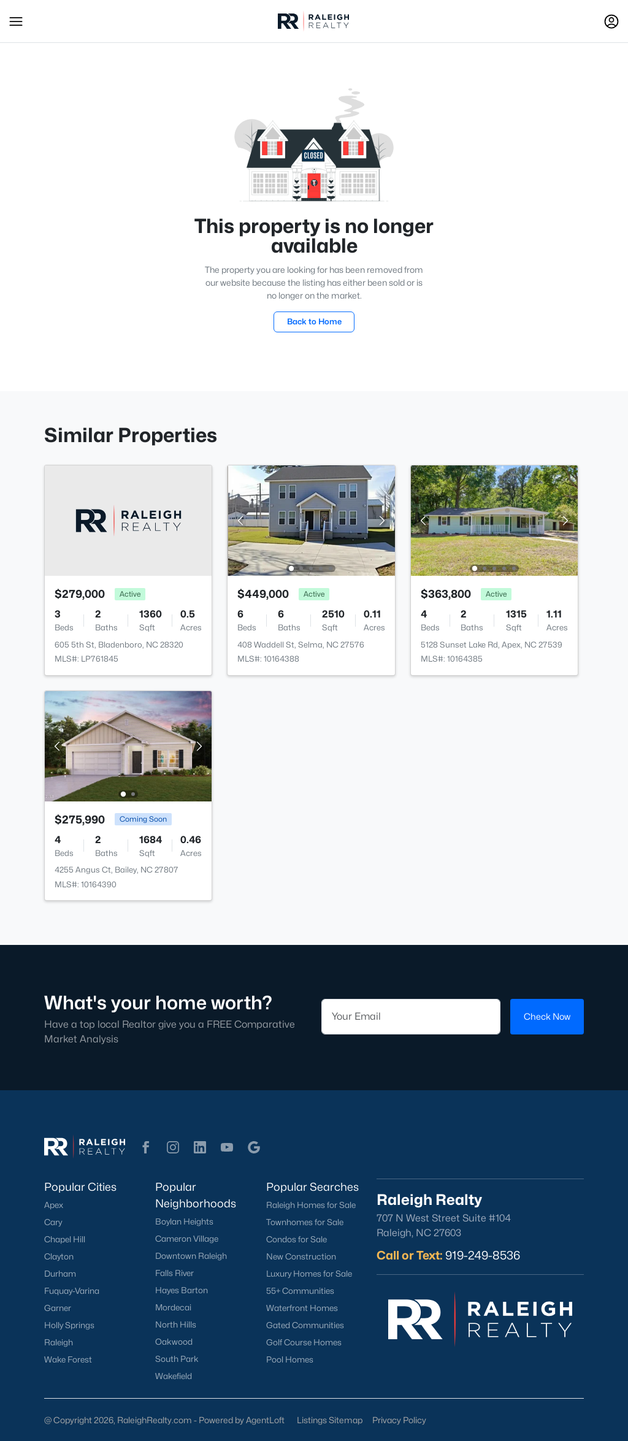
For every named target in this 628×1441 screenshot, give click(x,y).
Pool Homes (289, 1359)
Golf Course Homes (304, 1342)
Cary (53, 1222)
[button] (16, 21)
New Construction (301, 1256)
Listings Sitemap (329, 1420)
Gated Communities (305, 1325)
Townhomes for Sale (304, 1222)
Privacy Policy (399, 1420)
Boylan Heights (184, 1221)
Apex (53, 1205)
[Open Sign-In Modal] (611, 21)
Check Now (547, 1016)
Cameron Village (186, 1239)
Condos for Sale (296, 1239)
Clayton (59, 1256)
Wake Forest (68, 1359)
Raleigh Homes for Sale (311, 1205)
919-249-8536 (482, 1255)
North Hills (175, 1324)
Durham (60, 1274)
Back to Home (314, 321)
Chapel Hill (64, 1239)
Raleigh (58, 1342)
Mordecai (173, 1307)
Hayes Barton (181, 1290)
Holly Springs (69, 1325)
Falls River (174, 1273)
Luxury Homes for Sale (309, 1274)
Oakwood (174, 1342)
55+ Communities (300, 1291)
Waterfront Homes (302, 1308)
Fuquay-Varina (71, 1291)
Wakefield (173, 1376)
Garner (57, 1308)
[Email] (410, 1016)
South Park (177, 1359)
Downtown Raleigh (191, 1256)
